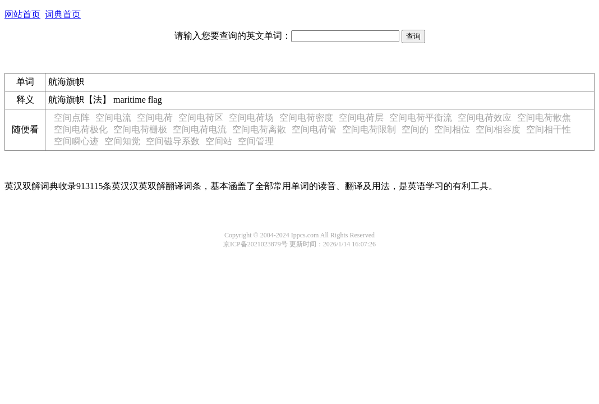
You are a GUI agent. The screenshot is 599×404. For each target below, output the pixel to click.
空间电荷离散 (259, 129)
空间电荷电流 (200, 129)
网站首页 (22, 14)
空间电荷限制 (369, 129)
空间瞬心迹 (76, 141)
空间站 (218, 141)
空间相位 (452, 129)
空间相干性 (548, 129)
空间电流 (113, 117)
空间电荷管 (314, 129)
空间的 (415, 129)
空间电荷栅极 (140, 129)
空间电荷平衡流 (420, 117)
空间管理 (256, 141)
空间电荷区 (200, 117)
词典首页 (63, 14)
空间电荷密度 (306, 117)
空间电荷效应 (485, 117)
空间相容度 (498, 129)
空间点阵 (72, 117)
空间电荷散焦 (544, 117)
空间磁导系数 (173, 141)
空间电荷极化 (81, 129)
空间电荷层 (361, 117)
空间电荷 (155, 117)
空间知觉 (122, 141)
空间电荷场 (251, 117)
